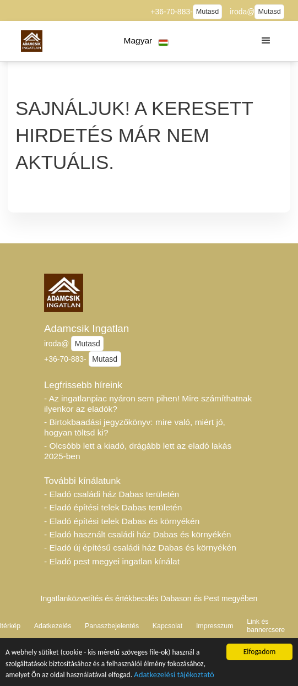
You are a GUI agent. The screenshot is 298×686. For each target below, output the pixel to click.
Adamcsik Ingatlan (86, 328)
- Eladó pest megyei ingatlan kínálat (112, 561)
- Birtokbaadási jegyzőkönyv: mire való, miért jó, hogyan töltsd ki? (134, 427)
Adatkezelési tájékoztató (176, 679)
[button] (146, 41)
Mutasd (207, 11)
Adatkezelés (53, 626)
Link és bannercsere (266, 626)
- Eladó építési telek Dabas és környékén (121, 521)
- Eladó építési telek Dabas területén (113, 507)
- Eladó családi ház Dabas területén (111, 494)
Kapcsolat (168, 626)
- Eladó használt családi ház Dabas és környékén (137, 534)
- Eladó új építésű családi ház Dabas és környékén (140, 547)
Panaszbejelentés (112, 626)
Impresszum (215, 626)
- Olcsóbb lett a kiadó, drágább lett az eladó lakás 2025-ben (137, 451)
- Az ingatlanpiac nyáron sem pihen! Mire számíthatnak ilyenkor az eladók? (148, 403)
